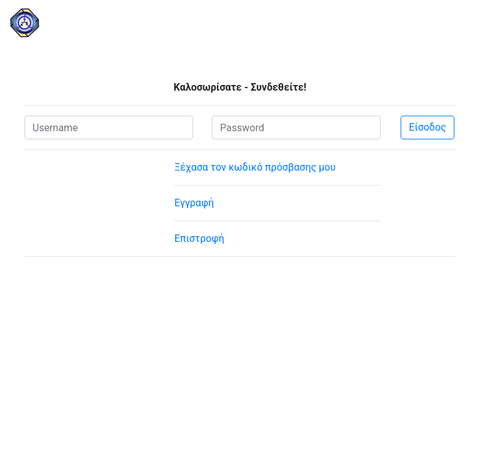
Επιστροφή (199, 238)
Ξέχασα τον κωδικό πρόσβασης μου (255, 167)
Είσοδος (427, 127)
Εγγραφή (194, 203)
